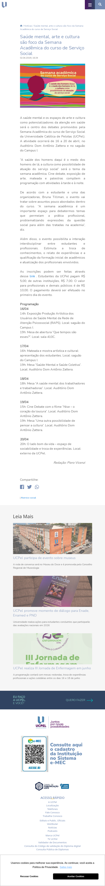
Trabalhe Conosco (52, 815)
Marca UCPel (52, 835)
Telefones (52, 809)
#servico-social (28, 497)
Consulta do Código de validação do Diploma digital (52, 845)
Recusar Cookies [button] (29, 876)
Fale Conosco (52, 812)
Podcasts (52, 830)
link (32, 276)
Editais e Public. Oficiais (52, 820)
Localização (52, 805)
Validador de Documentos (52, 842)
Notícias (28, 25)
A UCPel (52, 802)
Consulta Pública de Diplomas (52, 849)
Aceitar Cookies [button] (75, 876)
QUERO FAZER (79, 700)
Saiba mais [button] (66, 867)
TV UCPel (52, 838)
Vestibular (52, 823)
